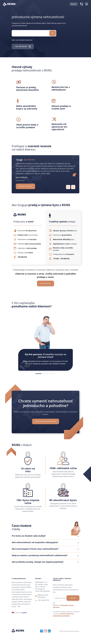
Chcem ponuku (45, 283)
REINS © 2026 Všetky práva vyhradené (69, 631)
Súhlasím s (63, 606)
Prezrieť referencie (25, 186)
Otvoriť (14, 606)
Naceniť (73, 4)
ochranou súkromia (66, 614)
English (24, 613)
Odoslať (73, 598)
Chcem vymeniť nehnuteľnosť (45, 421)
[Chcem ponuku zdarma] (52, 33)
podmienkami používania (61, 616)
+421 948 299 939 (43, 600)
